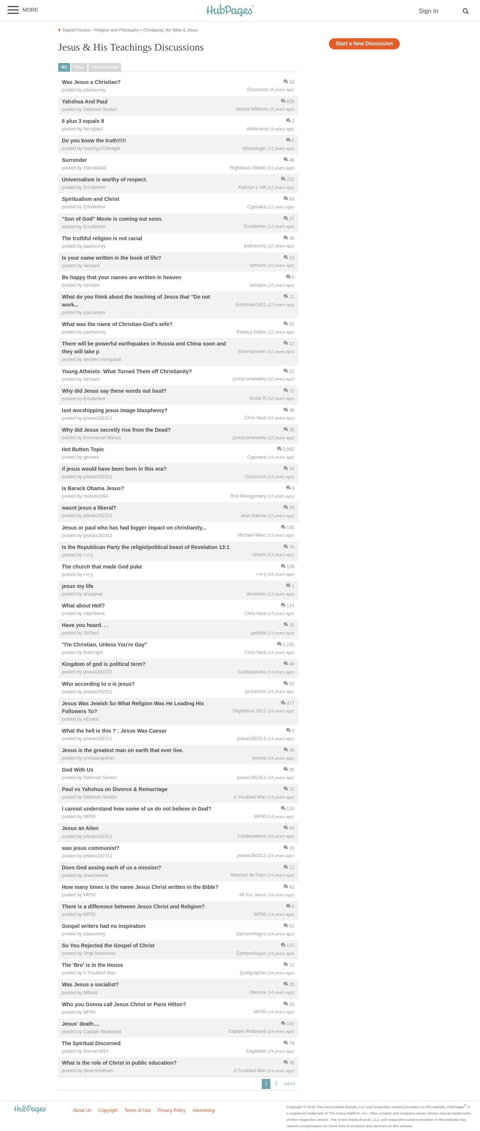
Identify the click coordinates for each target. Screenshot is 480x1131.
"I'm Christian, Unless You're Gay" (104, 645)
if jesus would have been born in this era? (114, 469)
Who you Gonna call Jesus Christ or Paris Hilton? (124, 1004)
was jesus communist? (90, 848)
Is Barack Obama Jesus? (93, 489)
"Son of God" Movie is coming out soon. (112, 219)
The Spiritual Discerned (91, 1043)
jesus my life (77, 586)
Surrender (74, 160)
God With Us (77, 770)
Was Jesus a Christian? (91, 82)
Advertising (203, 1110)
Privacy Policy (172, 1110)
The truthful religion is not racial (102, 238)
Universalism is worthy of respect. (104, 180)
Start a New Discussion (364, 43)
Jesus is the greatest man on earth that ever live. (122, 750)
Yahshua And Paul (85, 102)
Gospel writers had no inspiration (104, 926)
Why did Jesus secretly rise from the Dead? (116, 430)
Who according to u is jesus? (98, 684)
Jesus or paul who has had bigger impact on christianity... (134, 528)
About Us (82, 1110)
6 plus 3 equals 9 (83, 121)
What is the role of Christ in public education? (119, 1063)
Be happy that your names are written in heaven (122, 277)
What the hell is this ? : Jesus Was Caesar (114, 731)
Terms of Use (137, 1110)
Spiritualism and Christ (90, 199)
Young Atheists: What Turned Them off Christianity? (127, 371)
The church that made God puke (102, 567)
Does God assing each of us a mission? (111, 868)
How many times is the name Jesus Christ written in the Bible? (140, 887)
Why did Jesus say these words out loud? (114, 391)
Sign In (428, 11)
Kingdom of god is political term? (104, 664)
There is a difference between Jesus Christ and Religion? (133, 907)
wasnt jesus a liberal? (89, 508)
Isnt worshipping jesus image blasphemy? (115, 410)
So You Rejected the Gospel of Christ (108, 946)
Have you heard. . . (85, 625)
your (79, 67)
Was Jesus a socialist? (90, 985)
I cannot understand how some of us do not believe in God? (137, 809)
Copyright (107, 1110)
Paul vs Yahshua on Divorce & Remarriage (115, 790)
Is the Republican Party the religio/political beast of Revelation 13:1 (146, 547)
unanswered (105, 67)
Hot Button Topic (83, 449)
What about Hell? (83, 606)
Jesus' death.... (80, 1024)
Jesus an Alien (80, 829)
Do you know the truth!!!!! (94, 141)
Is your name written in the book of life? (111, 258)
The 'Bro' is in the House (92, 965)
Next (290, 1084)
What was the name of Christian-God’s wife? (117, 325)
